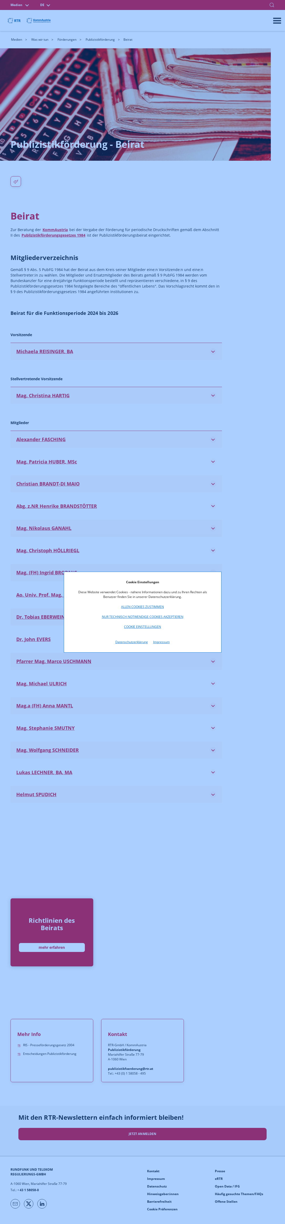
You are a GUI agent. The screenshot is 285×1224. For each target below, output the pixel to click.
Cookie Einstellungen (142, 626)
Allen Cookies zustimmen (142, 607)
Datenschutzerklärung (131, 642)
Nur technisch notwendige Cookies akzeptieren (142, 616)
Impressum (161, 642)
